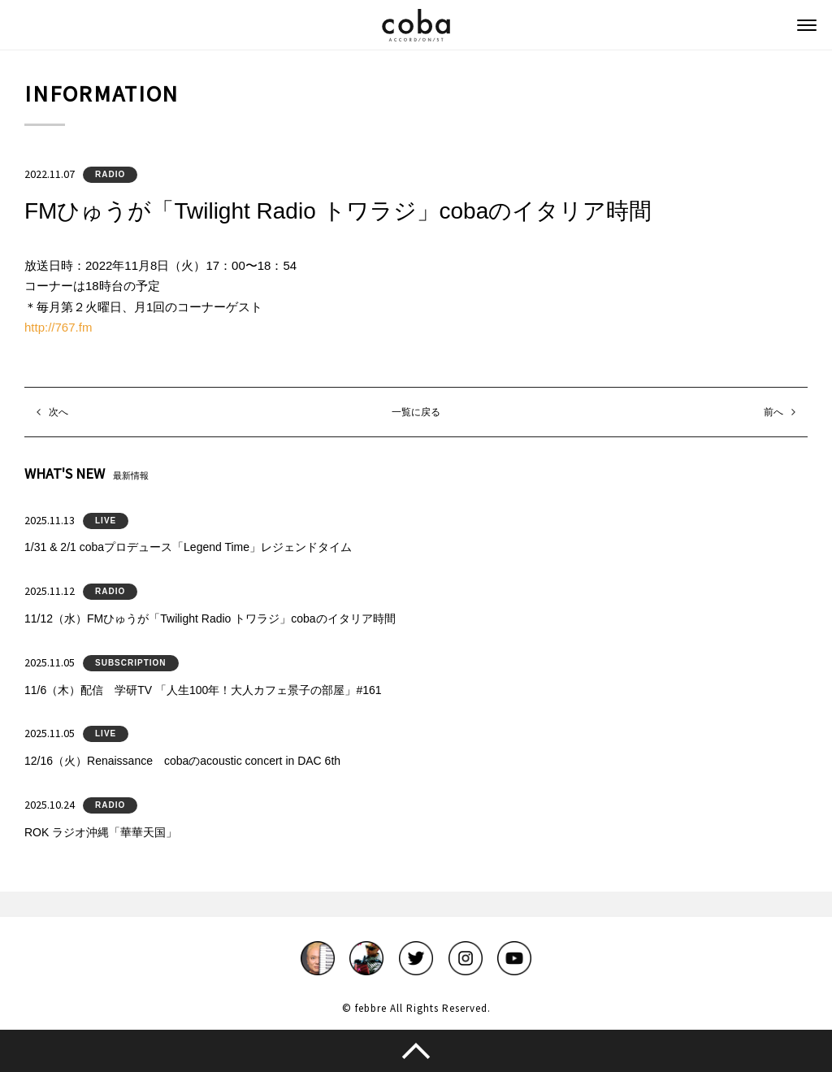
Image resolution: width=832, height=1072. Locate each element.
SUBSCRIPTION (131, 662)
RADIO (110, 174)
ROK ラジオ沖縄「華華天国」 (100, 832)
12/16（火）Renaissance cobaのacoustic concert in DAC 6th (182, 760)
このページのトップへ (416, 1051)
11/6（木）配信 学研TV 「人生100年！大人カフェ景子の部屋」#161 (203, 690)
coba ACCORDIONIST (416, 25)
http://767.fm (58, 327)
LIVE (105, 520)
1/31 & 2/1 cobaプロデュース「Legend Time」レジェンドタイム (188, 546)
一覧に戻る (416, 412)
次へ (58, 412)
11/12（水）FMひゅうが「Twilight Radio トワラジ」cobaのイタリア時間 (210, 618)
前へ (773, 412)
